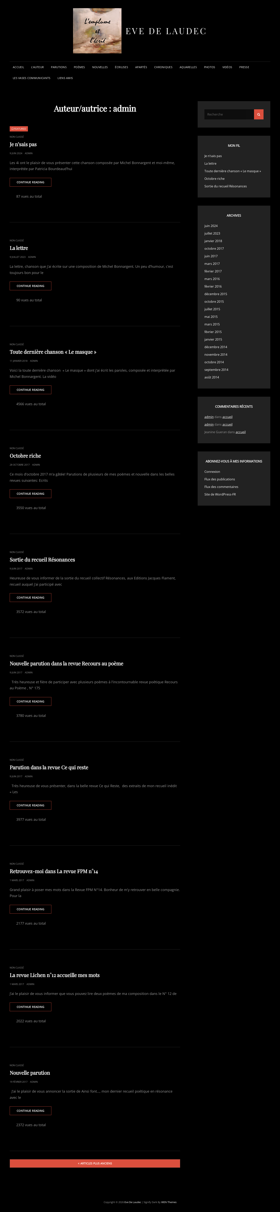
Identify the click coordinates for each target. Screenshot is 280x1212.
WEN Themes (169, 1202)
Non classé (17, 136)
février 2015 (213, 332)
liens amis (65, 78)
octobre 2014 (214, 362)
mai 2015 (211, 317)
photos (209, 67)
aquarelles (188, 67)
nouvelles (100, 67)
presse (244, 67)
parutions (59, 67)
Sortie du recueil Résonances (42, 559)
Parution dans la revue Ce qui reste (49, 767)
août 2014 (211, 377)
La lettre (19, 247)
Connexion (212, 471)
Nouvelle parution (30, 1072)
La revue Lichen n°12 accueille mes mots (55, 975)
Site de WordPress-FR (220, 494)
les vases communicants (31, 78)
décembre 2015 (215, 294)
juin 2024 (211, 226)
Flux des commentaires (221, 487)
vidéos (227, 67)
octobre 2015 (214, 301)
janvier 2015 (213, 339)
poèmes (79, 67)
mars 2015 (212, 324)
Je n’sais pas (23, 144)
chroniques (163, 67)
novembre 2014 (215, 354)
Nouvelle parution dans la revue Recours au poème (66, 663)
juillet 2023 (212, 233)
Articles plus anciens (96, 1163)
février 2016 (213, 286)
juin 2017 (211, 256)
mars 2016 (212, 279)
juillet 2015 (212, 309)
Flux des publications (219, 479)
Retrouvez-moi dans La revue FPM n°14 (54, 871)
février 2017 (213, 271)
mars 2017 (212, 264)
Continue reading (34, 183)
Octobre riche (25, 455)
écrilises (121, 67)
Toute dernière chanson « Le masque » (53, 351)
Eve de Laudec (166, 30)
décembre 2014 (215, 347)
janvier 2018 (213, 241)
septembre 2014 (216, 370)
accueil (18, 67)
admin (29, 153)
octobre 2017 (214, 248)
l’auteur (37, 67)
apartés (141, 67)
